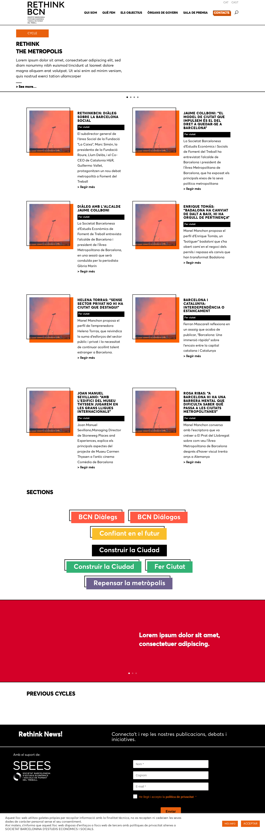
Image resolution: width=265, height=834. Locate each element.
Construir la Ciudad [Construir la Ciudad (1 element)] (129, 550)
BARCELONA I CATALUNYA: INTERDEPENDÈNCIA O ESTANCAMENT (203, 305)
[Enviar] (170, 811)
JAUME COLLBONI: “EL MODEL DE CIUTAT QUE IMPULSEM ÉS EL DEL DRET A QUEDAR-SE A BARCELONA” (204, 120)
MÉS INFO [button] (230, 824)
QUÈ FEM (108, 12)
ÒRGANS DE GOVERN (162, 12)
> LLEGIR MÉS (86, 187)
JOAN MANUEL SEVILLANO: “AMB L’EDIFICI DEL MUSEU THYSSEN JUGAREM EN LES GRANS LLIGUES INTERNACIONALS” (97, 402)
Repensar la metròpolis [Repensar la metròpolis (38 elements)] (129, 583)
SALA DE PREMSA (195, 12)
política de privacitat (180, 797)
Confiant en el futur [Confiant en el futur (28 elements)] (129, 533)
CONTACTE (221, 12)
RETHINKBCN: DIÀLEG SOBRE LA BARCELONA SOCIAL (97, 117)
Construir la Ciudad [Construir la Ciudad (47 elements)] (104, 567)
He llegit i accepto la (166, 797)
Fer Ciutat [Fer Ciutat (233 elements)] (169, 567)
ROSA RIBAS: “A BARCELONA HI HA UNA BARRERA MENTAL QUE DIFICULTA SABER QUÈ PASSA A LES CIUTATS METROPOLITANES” (204, 402)
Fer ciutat (83, 127)
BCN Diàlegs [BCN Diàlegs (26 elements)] (97, 517)
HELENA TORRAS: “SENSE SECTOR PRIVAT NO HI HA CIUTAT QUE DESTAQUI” (100, 303)
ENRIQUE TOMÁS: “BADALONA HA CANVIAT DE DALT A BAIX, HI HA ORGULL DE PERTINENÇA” (206, 212)
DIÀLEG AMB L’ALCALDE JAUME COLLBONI (99, 208)
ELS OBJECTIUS (131, 12)
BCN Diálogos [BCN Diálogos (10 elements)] (158, 517)
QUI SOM (90, 12)
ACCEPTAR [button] (250, 823)
